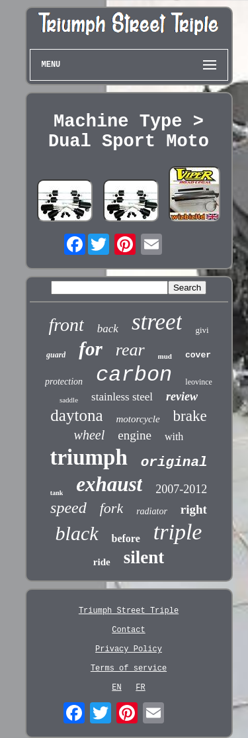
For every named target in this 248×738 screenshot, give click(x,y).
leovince (198, 382)
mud (165, 356)
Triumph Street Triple (129, 611)
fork (111, 508)
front (65, 324)
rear (130, 349)
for (90, 348)
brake (190, 416)
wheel (89, 435)
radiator (151, 511)
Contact (128, 630)
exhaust (109, 484)
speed (68, 507)
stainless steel (122, 397)
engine (134, 435)
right (194, 509)
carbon (134, 375)
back (107, 328)
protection (64, 382)
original (174, 462)
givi (201, 330)
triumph (88, 457)
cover (198, 355)
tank (56, 492)
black (77, 533)
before (126, 538)
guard (55, 354)
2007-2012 (181, 489)
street (157, 322)
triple (177, 532)
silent (144, 557)
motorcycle (137, 419)
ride (101, 562)
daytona (76, 415)
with (174, 436)
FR (140, 687)
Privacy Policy (128, 649)
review (182, 396)
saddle (69, 400)
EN (116, 687)
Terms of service (129, 668)
